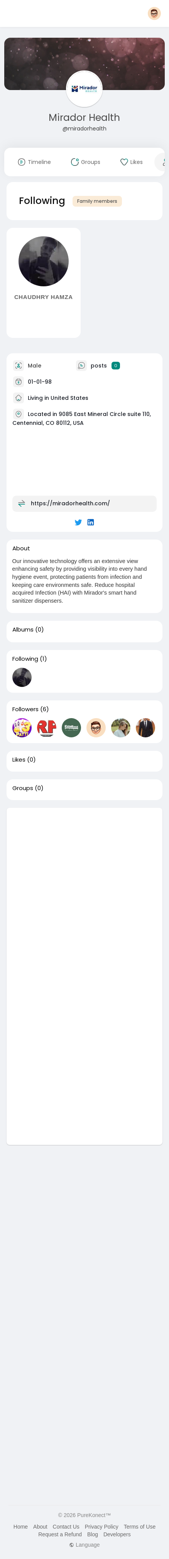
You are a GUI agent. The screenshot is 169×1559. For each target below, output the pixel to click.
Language (84, 1544)
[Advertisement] (84, 892)
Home (21, 1527)
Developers (117, 1534)
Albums (23, 630)
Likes (18, 760)
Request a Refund (60, 1534)
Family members (97, 201)
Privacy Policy (101, 1527)
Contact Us (66, 1527)
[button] (154, 13)
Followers (25, 709)
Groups (22, 788)
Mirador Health (84, 117)
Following (25, 659)
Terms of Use (139, 1527)
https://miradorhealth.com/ (70, 503)
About (40, 1527)
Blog (92, 1534)
